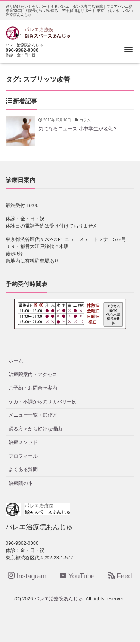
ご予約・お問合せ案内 (33, 388)
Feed (120, 576)
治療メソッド (23, 442)
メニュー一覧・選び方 (33, 415)
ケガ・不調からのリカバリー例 (43, 401)
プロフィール (23, 456)
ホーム (16, 360)
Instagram (27, 576)
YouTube (77, 576)
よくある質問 (23, 469)
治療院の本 (21, 483)
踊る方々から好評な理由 (35, 429)
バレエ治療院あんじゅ (58, 598)
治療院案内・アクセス (33, 374)
